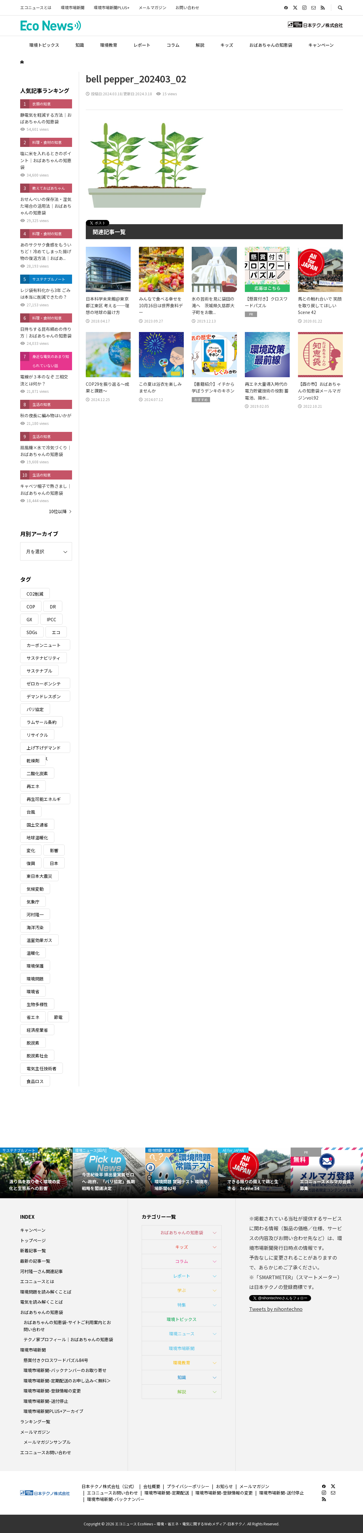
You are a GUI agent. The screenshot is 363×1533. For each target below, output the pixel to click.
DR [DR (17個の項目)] (53, 607)
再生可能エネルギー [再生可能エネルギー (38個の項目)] (44, 800)
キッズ (226, 45)
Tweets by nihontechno (276, 1308)
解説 (200, 45)
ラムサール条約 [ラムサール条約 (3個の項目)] (41, 722)
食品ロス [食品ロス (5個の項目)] (35, 1081)
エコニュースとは (36, 7)
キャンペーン (321, 45)
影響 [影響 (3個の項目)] (54, 850)
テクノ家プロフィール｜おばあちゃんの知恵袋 (68, 1339)
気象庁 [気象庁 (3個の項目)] (33, 902)
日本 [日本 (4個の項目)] (54, 863)
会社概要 (151, 1486)
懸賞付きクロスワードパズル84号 (56, 1360)
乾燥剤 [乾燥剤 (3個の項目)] (33, 760)
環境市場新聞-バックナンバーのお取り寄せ (65, 1370)
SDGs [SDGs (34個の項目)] (32, 632)
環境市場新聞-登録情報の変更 (52, 1391)
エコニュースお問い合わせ (45, 1452)
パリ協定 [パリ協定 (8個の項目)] (35, 709)
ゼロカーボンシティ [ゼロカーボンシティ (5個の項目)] (44, 685)
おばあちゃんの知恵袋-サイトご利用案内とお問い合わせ (67, 1325)
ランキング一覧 (35, 1421)
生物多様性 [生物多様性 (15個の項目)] (37, 1004)
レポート (142, 45)
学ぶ (181, 1290)
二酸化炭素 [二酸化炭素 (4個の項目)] (37, 773)
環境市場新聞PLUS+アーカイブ (53, 1411)
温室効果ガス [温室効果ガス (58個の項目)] (39, 940)
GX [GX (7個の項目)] (29, 619)
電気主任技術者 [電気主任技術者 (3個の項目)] (41, 1068)
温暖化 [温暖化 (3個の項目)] (33, 953)
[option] (36, 1173)
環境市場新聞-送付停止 (46, 1401)
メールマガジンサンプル (47, 1442)
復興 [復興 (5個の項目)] (31, 863)
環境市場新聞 (73, 7)
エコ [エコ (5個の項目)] (56, 632)
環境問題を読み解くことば (45, 1292)
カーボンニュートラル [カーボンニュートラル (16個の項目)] (44, 646)
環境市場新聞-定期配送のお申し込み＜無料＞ (67, 1381)
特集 (181, 1305)
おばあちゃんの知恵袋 (270, 45)
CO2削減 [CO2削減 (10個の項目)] (35, 594)
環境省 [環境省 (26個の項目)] (33, 991)
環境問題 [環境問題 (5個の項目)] (35, 979)
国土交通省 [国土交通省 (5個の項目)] (37, 825)
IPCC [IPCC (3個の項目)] (51, 619)
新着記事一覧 (33, 1250)
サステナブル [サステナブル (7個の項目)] (39, 671)
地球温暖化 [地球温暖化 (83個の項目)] (37, 837)
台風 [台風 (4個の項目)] (31, 812)
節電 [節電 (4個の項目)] (58, 1017)
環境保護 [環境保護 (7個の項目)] (35, 966)
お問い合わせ (187, 7)
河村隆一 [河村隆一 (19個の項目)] (35, 914)
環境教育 (108, 45)
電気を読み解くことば (41, 1302)
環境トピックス (44, 45)
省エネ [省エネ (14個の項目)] (33, 1017)
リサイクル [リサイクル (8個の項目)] (37, 735)
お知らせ (224, 1486)
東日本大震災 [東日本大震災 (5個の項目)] (39, 876)
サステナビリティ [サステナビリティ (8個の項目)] (43, 658)
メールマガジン (152, 7)
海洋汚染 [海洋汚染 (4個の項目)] (35, 927)
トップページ (33, 1240)
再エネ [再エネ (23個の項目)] (33, 786)
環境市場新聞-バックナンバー (115, 1499)
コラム (173, 45)
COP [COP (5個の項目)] (31, 607)
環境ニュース (181, 1333)
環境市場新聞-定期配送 (166, 1493)
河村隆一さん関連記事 (41, 1271)
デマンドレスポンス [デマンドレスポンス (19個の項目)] (44, 697)
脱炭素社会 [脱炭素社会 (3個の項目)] (37, 1056)
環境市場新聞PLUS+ (111, 7)
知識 (79, 45)
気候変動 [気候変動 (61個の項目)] (35, 889)
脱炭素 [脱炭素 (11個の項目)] (33, 1043)
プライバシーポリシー (188, 1486)
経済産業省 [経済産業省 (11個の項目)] (37, 1030)
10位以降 (58, 511)
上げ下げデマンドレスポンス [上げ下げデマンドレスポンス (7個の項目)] (44, 749)
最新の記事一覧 (35, 1261)
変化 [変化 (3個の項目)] (31, 850)
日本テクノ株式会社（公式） (109, 1486)
